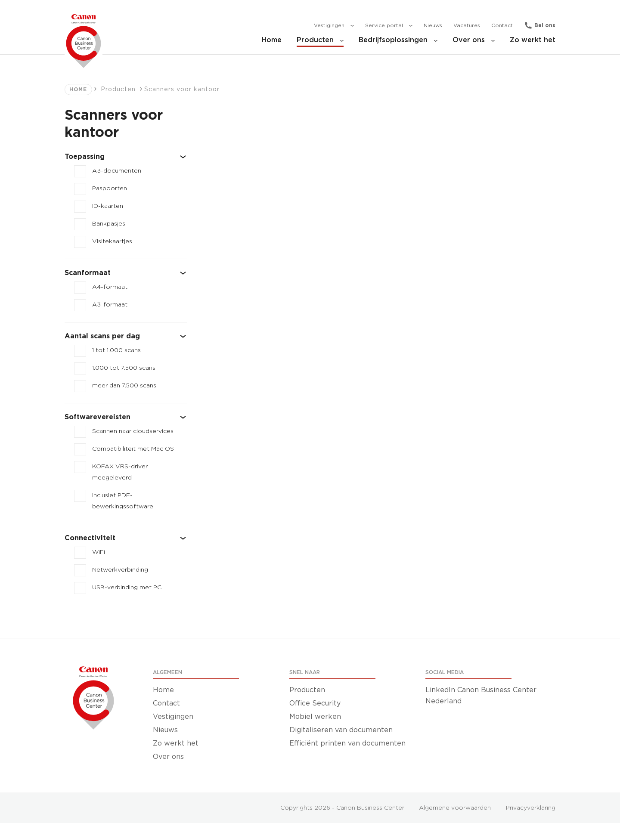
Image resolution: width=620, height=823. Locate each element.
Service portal (388, 25)
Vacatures (466, 25)
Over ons (474, 40)
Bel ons (544, 25)
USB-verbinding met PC (126, 588)
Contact (502, 25)
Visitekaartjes (112, 241)
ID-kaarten (107, 206)
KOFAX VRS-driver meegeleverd (120, 472)
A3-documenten (116, 171)
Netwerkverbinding (120, 570)
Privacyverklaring (530, 808)
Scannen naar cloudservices (133, 431)
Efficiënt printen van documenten (347, 743)
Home (272, 40)
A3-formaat (109, 305)
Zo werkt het (532, 40)
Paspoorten (109, 189)
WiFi (98, 552)
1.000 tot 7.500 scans (123, 368)
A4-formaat (109, 287)
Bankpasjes (108, 224)
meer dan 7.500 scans (124, 386)
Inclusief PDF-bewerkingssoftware (122, 501)
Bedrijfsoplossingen (398, 40)
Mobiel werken (315, 716)
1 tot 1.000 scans (116, 350)
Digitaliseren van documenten (341, 730)
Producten (320, 40)
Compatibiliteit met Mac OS (133, 449)
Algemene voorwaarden (455, 808)
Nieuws (433, 25)
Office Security (315, 703)
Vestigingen (334, 25)
